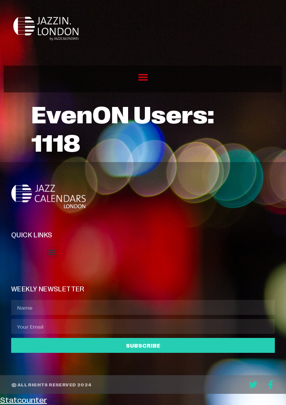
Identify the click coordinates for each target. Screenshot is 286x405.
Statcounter (23, 399)
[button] (143, 77)
